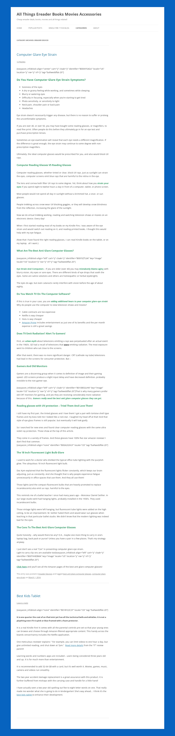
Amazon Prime (29, 322)
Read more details (74, 645)
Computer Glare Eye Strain (37, 54)
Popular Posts (35, 28)
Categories (81, 28)
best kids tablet (24, 694)
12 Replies (21, 61)
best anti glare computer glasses (77, 574)
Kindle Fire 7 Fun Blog (59, 28)
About (96, 28)
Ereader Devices (45, 574)
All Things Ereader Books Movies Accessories (59, 14)
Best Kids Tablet (28, 596)
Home (19, 28)
